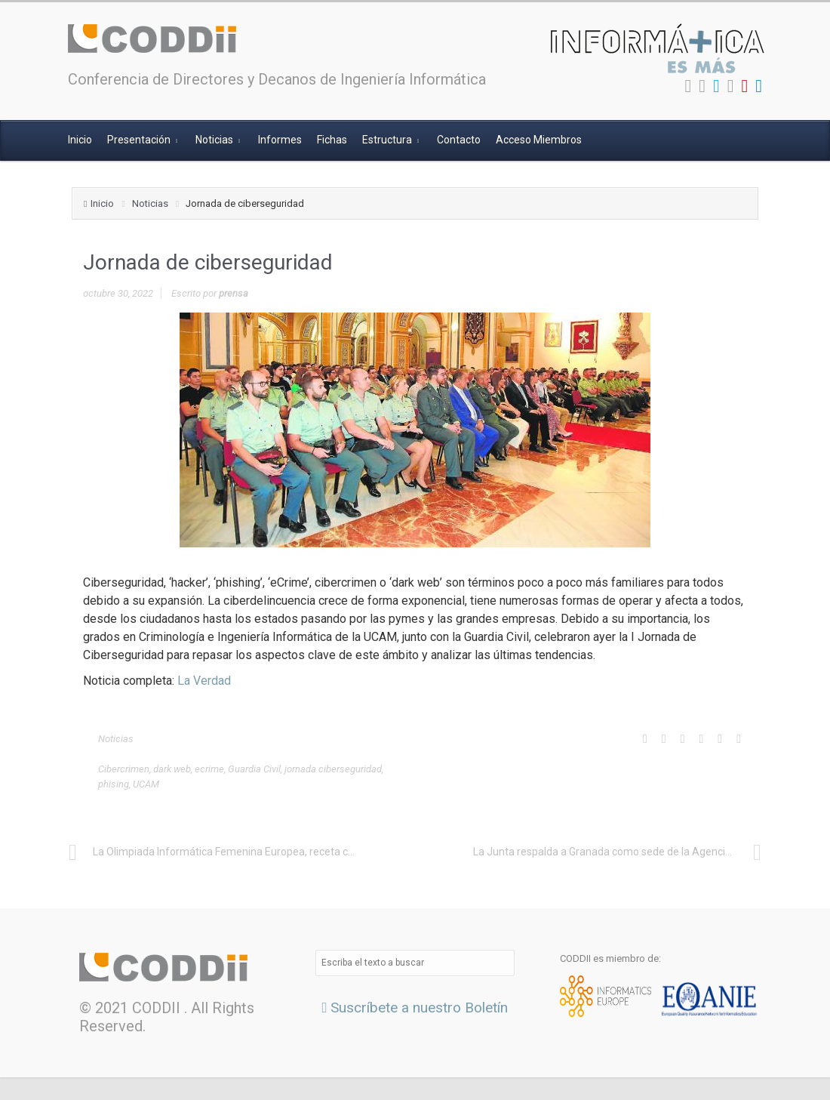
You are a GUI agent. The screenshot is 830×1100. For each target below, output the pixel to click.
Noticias (215, 140)
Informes (280, 140)
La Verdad (204, 680)
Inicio (80, 140)
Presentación (140, 140)
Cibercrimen (123, 769)
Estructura (388, 140)
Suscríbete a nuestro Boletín (415, 1007)
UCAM (146, 784)
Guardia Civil (254, 769)
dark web (172, 769)
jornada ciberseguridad (333, 769)
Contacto (459, 140)
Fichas (332, 140)
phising (113, 784)
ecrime (209, 769)
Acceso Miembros (539, 140)
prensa (233, 293)
